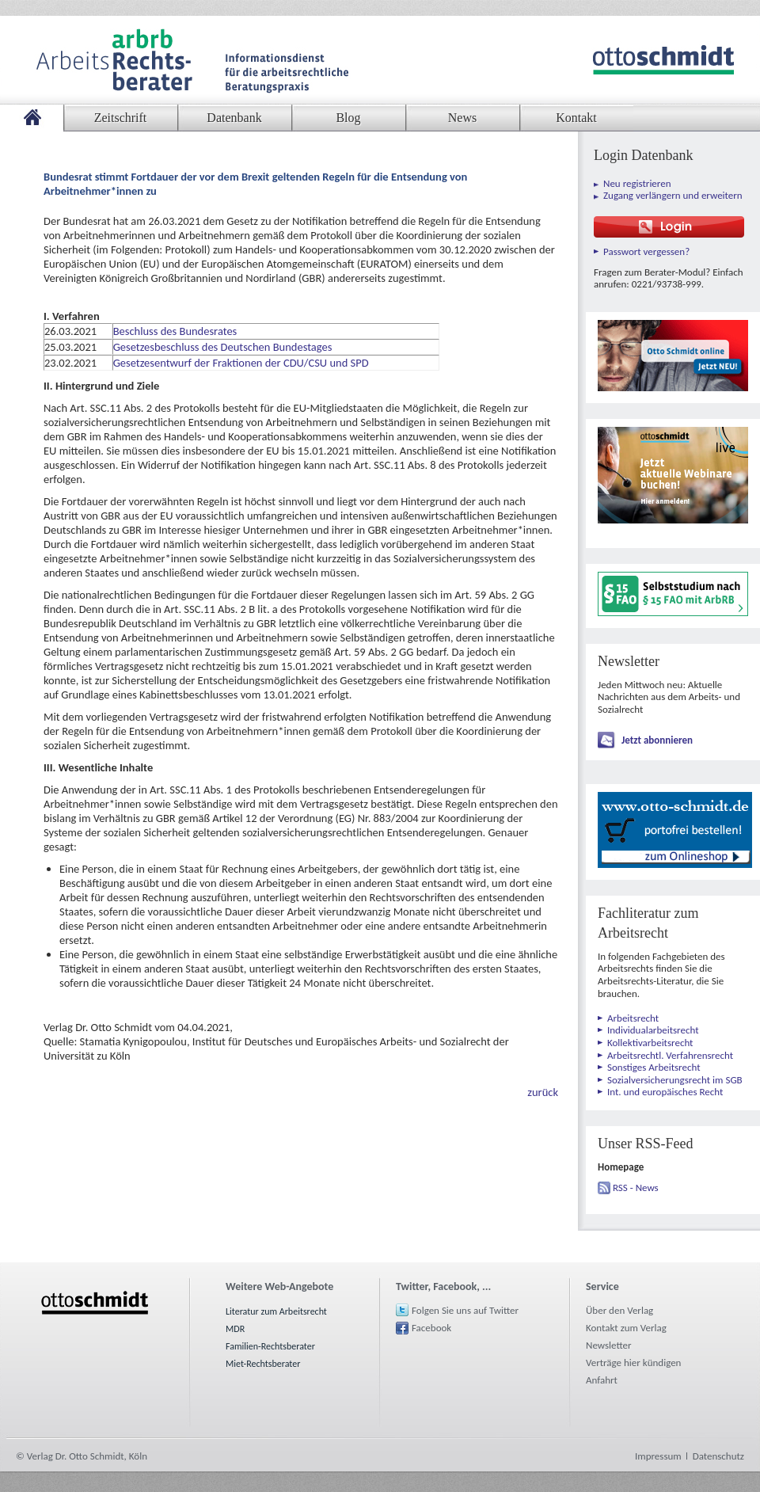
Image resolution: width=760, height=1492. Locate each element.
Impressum (658, 1456)
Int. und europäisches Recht (665, 1092)
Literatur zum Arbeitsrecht (276, 1311)
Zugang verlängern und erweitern (673, 195)
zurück (542, 1092)
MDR (235, 1328)
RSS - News (636, 1187)
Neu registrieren (637, 183)
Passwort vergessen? (646, 251)
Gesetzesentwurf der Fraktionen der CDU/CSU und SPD (241, 363)
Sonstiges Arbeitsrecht (654, 1067)
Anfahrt (602, 1380)
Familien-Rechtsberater (270, 1346)
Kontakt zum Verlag (626, 1328)
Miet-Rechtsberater (263, 1363)
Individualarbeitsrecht (653, 1030)
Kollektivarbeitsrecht (650, 1043)
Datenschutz (718, 1456)
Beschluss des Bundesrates (175, 331)
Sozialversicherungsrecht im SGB (675, 1080)
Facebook (431, 1328)
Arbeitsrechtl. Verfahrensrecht (670, 1055)
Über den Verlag (619, 1310)
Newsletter (609, 1345)
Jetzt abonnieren (657, 740)
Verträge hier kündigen (633, 1362)
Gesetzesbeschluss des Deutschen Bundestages (222, 347)
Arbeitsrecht (633, 1018)
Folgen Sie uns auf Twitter (465, 1310)
